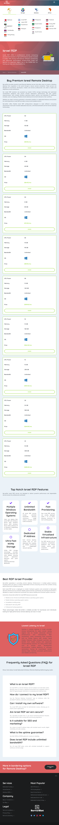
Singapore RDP (36, 28)
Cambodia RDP (9, 31)
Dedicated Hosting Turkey (38, 800)
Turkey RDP (50, 24)
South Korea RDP (37, 32)
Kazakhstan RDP (23, 25)
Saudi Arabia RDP (37, 24)
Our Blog (6, 802)
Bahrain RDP (8, 20)
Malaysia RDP (22, 29)
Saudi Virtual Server (36, 792)
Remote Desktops (12, 72)
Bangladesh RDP (8, 26)
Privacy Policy (7, 813)
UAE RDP (50, 26)
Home (4, 72)
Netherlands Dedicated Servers (39, 795)
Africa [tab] (49, 11)
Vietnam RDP (51, 28)
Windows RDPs (7, 792)
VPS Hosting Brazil (36, 789)
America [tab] (36, 11)
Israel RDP (22, 20)
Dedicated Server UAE (37, 797)
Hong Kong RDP (9, 35)
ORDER (29, 148)
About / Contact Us (8, 799)
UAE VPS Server (35, 787)
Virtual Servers (7, 789)
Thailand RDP (50, 20)
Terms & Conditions (8, 810)
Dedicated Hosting (8, 787)
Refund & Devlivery (8, 815)
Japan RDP (22, 22)
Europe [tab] (23, 11)
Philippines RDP (36, 20)
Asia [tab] (9, 11)
